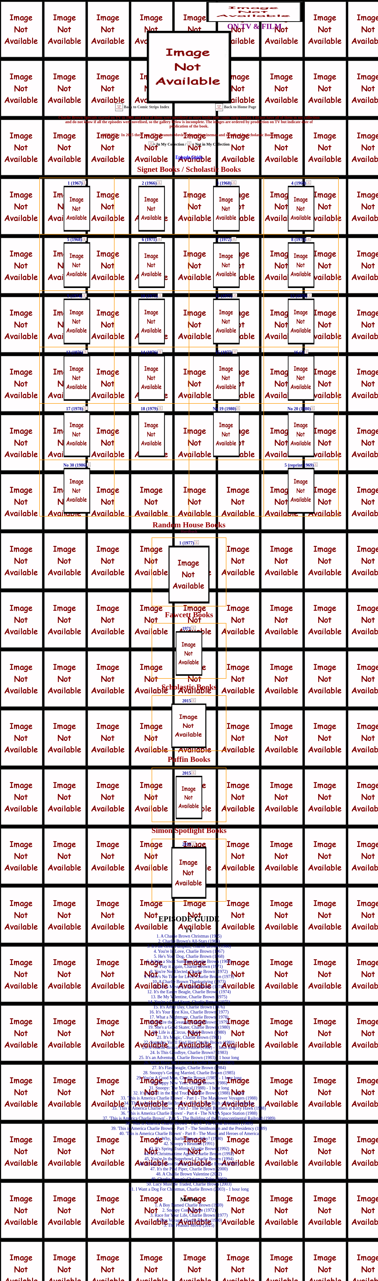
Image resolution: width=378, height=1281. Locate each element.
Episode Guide (189, 157)
